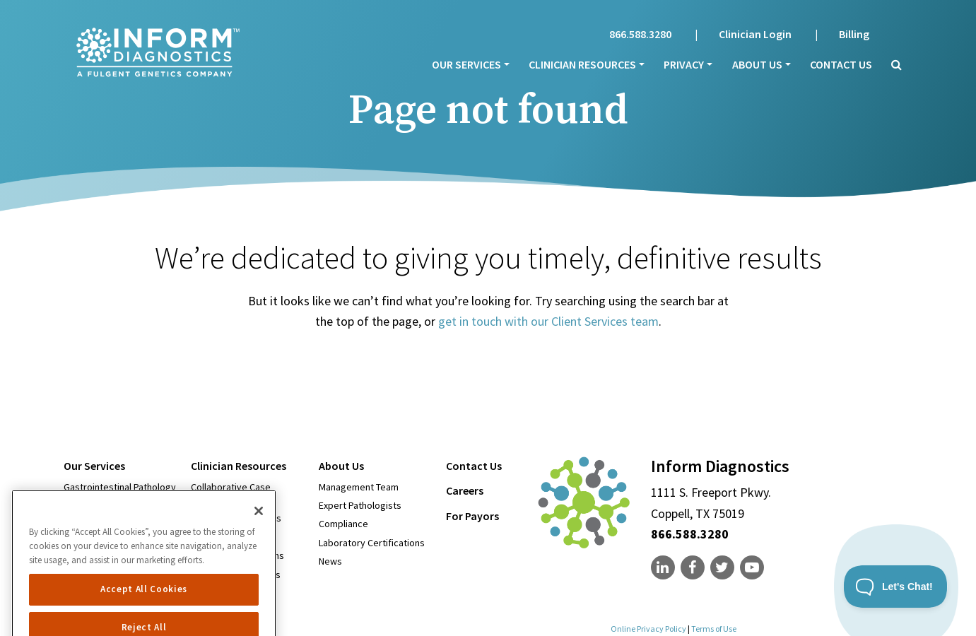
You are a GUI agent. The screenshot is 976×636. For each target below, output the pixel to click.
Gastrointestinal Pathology (120, 487)
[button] (891, 64)
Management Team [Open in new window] (359, 487)
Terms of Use (713, 628)
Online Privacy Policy (648, 628)
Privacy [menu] (684, 64)
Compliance (343, 523)
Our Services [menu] (466, 64)
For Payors (472, 516)
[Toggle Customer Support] (896, 586)
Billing (854, 34)
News (330, 561)
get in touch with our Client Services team (548, 321)
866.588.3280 (640, 34)
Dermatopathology (103, 505)
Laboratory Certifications (372, 542)
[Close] (258, 535)
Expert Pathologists (360, 505)
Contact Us (841, 64)
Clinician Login (755, 34)
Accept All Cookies (143, 614)
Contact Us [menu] (474, 466)
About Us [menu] (757, 64)
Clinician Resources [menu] (582, 64)
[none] (664, 568)
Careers (464, 490)
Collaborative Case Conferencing (231, 493)
